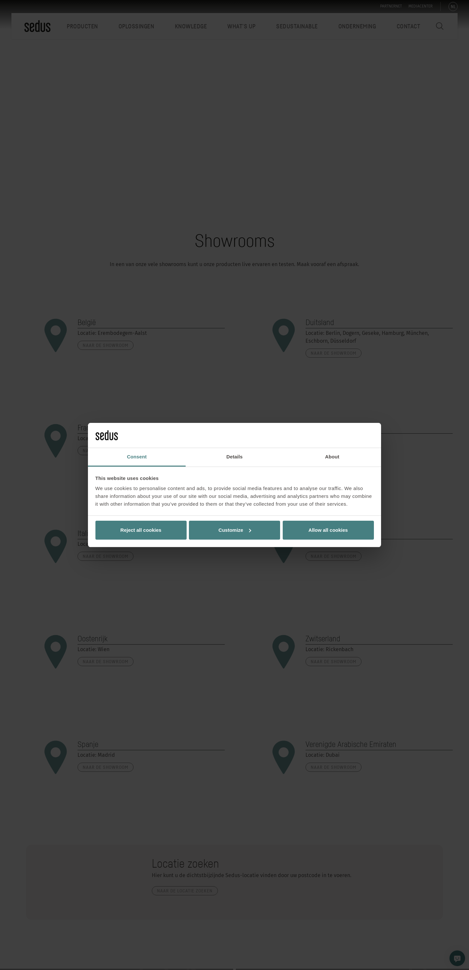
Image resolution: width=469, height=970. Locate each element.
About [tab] (332, 456)
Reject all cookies (141, 530)
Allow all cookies (328, 530)
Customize (235, 530)
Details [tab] (234, 456)
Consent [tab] (137, 456)
